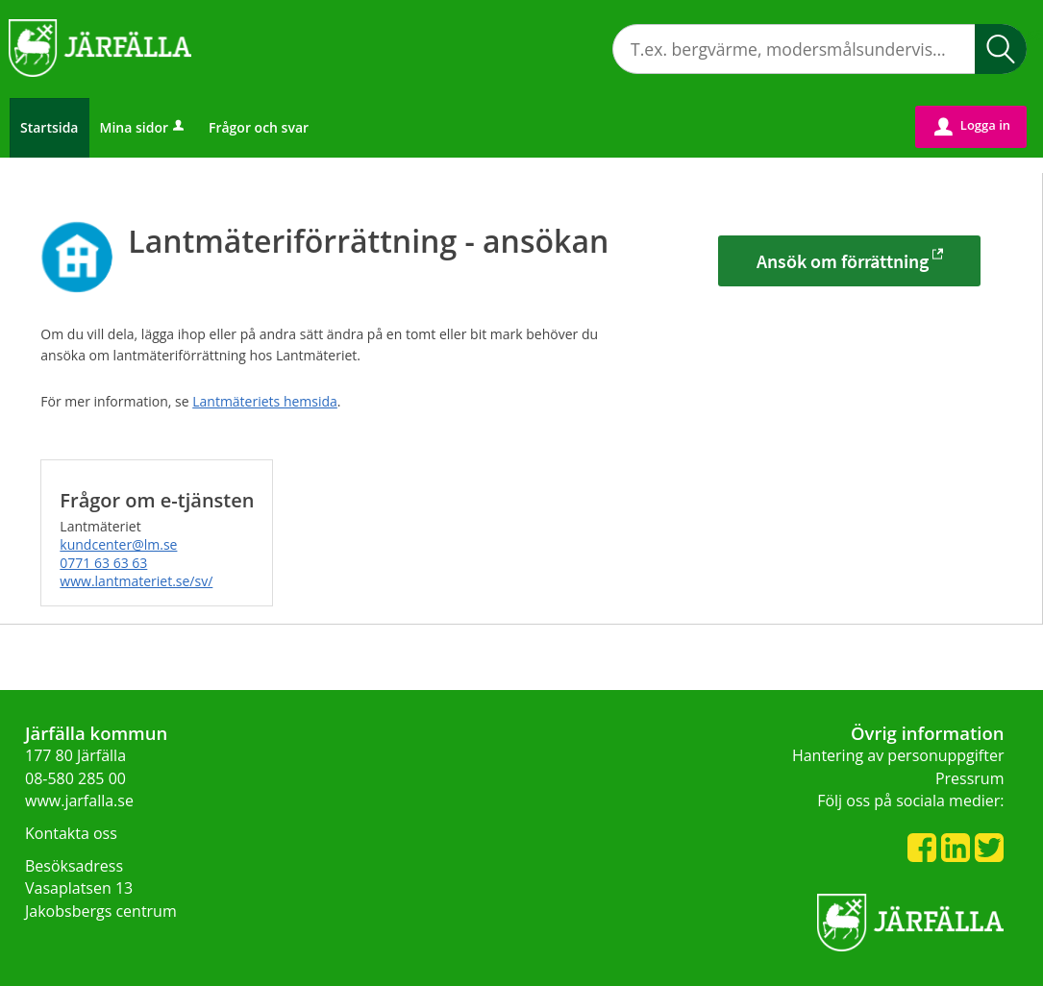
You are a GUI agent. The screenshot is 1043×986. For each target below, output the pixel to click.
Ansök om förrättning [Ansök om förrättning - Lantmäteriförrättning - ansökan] (843, 261)
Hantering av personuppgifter (898, 755)
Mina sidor (143, 127)
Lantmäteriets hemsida (264, 401)
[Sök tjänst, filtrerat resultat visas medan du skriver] (819, 49)
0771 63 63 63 (103, 563)
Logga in (972, 126)
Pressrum (970, 778)
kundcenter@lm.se (118, 544)
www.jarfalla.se (79, 800)
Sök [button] (1001, 49)
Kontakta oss (71, 833)
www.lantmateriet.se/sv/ (136, 581)
